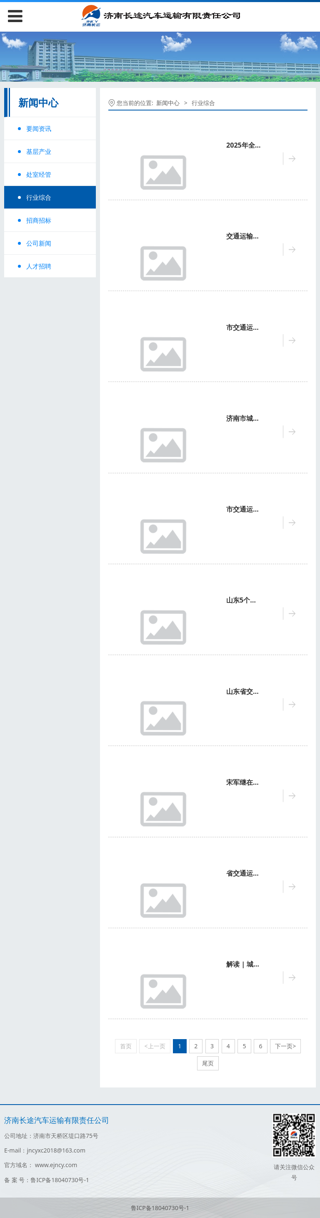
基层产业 (38, 151)
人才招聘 (38, 266)
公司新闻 (38, 243)
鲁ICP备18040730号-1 (160, 1208)
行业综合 (38, 197)
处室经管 (38, 174)
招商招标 (38, 220)
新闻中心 (168, 103)
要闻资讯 (38, 128)
